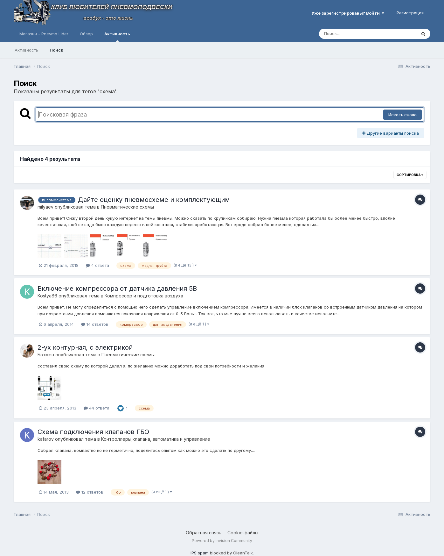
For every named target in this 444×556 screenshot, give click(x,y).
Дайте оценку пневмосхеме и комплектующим (154, 199)
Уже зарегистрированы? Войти (347, 13)
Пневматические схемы (127, 207)
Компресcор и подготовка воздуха (144, 295)
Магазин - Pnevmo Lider (43, 33)
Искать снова (402, 114)
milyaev (45, 207)
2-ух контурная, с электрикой (85, 347)
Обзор (86, 33)
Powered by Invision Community (222, 540)
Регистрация (410, 12)
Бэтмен (46, 354)
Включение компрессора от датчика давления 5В (117, 288)
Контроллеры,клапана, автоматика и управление (155, 439)
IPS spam (200, 552)
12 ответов (89, 492)
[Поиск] (355, 34)
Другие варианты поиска (390, 133)
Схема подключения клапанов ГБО (93, 432)
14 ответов (94, 324)
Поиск (56, 50)
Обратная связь (203, 532)
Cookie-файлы (242, 532)
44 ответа (96, 407)
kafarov (46, 439)
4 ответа (97, 265)
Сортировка (410, 175)
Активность (117, 36)
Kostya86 (47, 295)
